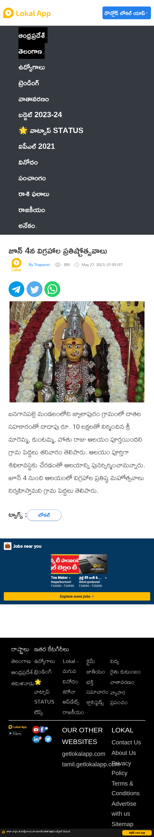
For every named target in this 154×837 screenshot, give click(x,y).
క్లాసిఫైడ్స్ (95, 702)
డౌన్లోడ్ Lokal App (137, 832)
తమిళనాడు (23, 683)
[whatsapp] (53, 291)
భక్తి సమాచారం (98, 686)
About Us (124, 753)
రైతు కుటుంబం (125, 671)
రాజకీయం (73, 712)
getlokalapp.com (83, 753)
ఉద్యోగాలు (44, 660)
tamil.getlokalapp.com (91, 764)
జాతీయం (96, 671)
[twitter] (36, 291)
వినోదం (70, 681)
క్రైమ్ (91, 660)
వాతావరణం (122, 681)
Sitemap (122, 824)
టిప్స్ (38, 712)
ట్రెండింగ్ (43, 671)
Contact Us (126, 742)
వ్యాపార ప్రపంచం (119, 697)
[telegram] (18, 291)
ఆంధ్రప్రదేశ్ (31, 35)
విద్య (114, 660)
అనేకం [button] (27, 225)
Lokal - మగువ (70, 665)
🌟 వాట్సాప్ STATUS (44, 691)
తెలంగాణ (30, 51)
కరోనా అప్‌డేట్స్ (71, 696)
